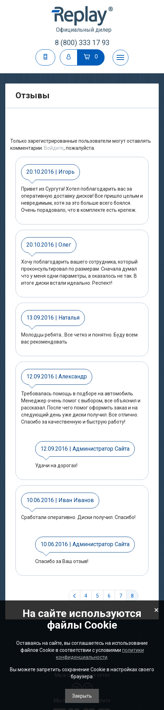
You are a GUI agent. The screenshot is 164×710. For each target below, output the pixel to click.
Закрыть (82, 696)
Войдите (54, 148)
